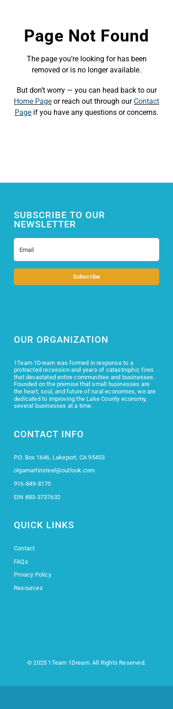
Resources (28, 587)
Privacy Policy (32, 574)
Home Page (33, 101)
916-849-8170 (32, 483)
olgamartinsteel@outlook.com (54, 470)
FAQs (21, 561)
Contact (24, 548)
